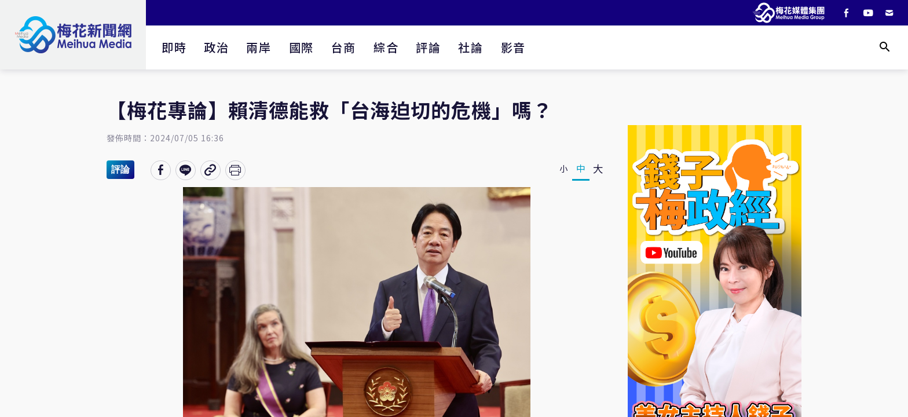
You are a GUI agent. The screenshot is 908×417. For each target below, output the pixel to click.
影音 (513, 47)
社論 (470, 47)
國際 (301, 47)
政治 (216, 47)
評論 (428, 47)
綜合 (386, 47)
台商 (343, 47)
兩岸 (258, 47)
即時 (174, 47)
